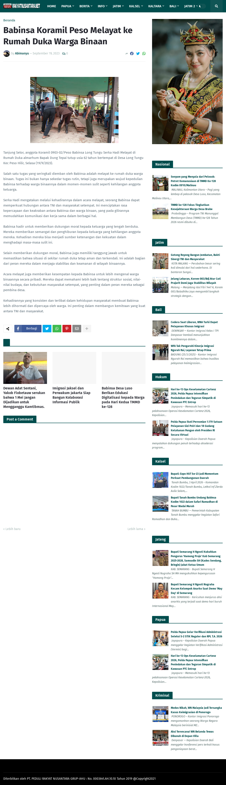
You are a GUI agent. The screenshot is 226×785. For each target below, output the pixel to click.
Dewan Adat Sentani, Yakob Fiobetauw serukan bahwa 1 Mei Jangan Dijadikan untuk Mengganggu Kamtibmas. (24, 397)
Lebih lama (135, 529)
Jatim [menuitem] (117, 6)
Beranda (9, 20)
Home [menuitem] (51, 6)
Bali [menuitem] (173, 6)
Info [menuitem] (101, 6)
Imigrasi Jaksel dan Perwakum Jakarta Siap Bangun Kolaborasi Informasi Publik (71, 395)
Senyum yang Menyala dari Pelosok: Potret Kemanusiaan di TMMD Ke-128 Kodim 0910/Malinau (193, 181)
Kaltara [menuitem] (154, 6)
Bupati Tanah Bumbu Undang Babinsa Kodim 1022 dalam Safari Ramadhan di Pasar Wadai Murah (194, 502)
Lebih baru (13, 529)
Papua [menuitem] (66, 6)
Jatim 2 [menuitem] (189, 6)
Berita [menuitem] (84, 6)
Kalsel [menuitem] (134, 6)
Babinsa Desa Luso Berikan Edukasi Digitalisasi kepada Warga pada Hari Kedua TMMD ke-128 (123, 397)
